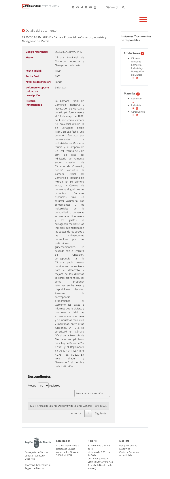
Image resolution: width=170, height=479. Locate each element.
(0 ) (112, 7)
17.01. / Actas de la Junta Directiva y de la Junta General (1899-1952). (68, 406)
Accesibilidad (126, 455)
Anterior (76, 413)
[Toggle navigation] (148, 19)
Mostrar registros (44, 385)
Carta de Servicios (129, 452)
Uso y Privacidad (128, 445)
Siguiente (100, 413)
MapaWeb (124, 448)
